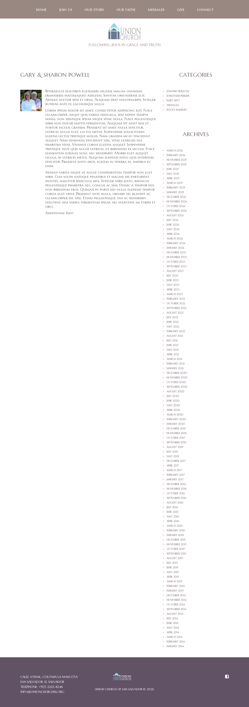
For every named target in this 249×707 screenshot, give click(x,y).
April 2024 (173, 234)
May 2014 (173, 628)
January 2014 (175, 646)
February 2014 (176, 642)
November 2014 (176, 600)
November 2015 (176, 544)
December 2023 (176, 253)
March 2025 (175, 183)
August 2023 (175, 271)
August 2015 (175, 558)
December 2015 (176, 540)
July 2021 (172, 341)
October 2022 (176, 304)
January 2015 (175, 591)
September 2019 (176, 443)
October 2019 (176, 438)
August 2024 (175, 216)
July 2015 (172, 563)
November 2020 (177, 378)
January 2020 (176, 424)
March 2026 (175, 151)
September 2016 (176, 498)
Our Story (94, 10)
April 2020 (173, 410)
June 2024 (173, 225)
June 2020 (173, 401)
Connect (205, 10)
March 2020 (175, 415)
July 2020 (173, 396)
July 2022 (172, 317)
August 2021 (175, 336)
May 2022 (173, 327)
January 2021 (175, 368)
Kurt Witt (173, 101)
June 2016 (173, 512)
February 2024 (176, 243)
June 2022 (173, 322)
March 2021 (174, 359)
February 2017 (176, 475)
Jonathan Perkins (178, 96)
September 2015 (176, 554)
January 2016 (175, 535)
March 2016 (175, 526)
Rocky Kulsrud (177, 110)
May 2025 (173, 174)
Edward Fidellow (178, 91)
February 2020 (176, 419)
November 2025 (177, 160)
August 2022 (175, 313)
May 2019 (173, 456)
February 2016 (176, 531)
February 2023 (176, 299)
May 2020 (173, 405)
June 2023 (173, 280)
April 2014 (173, 632)
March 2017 (174, 470)
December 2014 (176, 595)
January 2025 (175, 192)
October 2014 (176, 605)
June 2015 (172, 568)
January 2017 (175, 480)
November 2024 (177, 202)
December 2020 (177, 373)
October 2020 (176, 382)
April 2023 (173, 290)
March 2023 (175, 294)
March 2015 (174, 582)
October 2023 (176, 262)
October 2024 (176, 206)
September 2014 (176, 609)
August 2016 (175, 503)
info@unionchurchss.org (42, 692)
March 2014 (174, 637)
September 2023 (177, 267)
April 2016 (173, 521)
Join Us (65, 10)
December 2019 (176, 429)
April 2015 (173, 577)
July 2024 (172, 220)
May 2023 (173, 285)
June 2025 (173, 169)
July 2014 (172, 619)
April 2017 (173, 466)
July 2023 (172, 276)
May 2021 (173, 350)
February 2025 (176, 188)
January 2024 (175, 248)
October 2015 (176, 549)
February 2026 (176, 155)
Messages (156, 10)
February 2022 (176, 331)
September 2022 (176, 308)
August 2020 (175, 392)
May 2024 (173, 229)
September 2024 (177, 211)
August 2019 (175, 447)
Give (180, 10)
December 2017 (176, 461)
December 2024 (176, 197)
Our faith (125, 10)
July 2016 (172, 507)
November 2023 (177, 257)
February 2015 (176, 586)
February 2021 (176, 364)
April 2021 (173, 355)
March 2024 (175, 239)
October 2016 (176, 494)
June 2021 (172, 345)
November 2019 (176, 433)
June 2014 (172, 623)
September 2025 (176, 165)
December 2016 (176, 484)
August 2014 (175, 614)
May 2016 (173, 517)
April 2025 (173, 178)
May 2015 (173, 572)
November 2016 (177, 489)
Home (41, 10)
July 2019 (172, 452)
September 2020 (177, 387)
